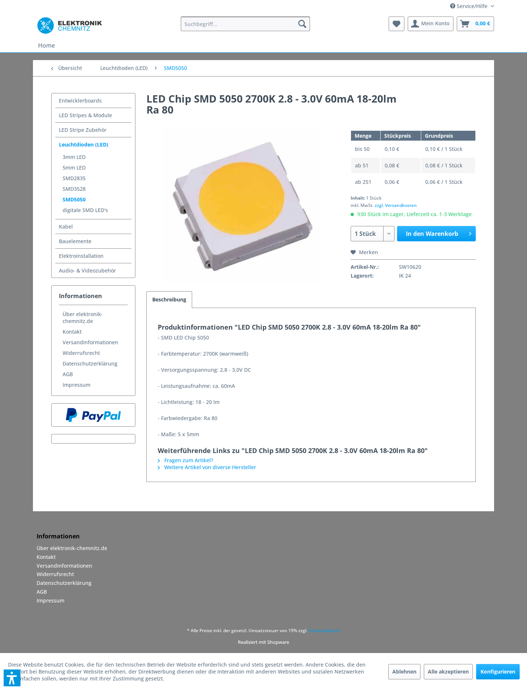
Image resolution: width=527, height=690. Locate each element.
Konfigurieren (498, 671)
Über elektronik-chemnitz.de (83, 317)
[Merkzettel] (396, 23)
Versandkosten (324, 630)
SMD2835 (74, 178)
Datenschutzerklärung (90, 363)
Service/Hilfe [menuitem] (469, 6)
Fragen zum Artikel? (185, 460)
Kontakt (72, 331)
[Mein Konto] (430, 23)
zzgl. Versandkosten (396, 205)
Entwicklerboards (80, 100)
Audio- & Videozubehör (87, 270)
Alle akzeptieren (448, 671)
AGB (68, 374)
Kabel (66, 226)
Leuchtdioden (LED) (83, 144)
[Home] (46, 45)
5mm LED (74, 167)
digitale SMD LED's (85, 210)
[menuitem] (245, 23)
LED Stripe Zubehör (82, 129)
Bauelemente (75, 241)
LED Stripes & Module (85, 115)
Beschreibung (169, 299)
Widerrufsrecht (81, 352)
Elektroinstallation (81, 255)
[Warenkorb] (475, 23)
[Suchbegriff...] (245, 23)
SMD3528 (74, 188)
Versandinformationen (90, 342)
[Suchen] (302, 23)
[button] (12, 677)
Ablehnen (404, 671)
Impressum (76, 384)
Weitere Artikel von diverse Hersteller (207, 467)
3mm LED (74, 156)
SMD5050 (74, 199)
